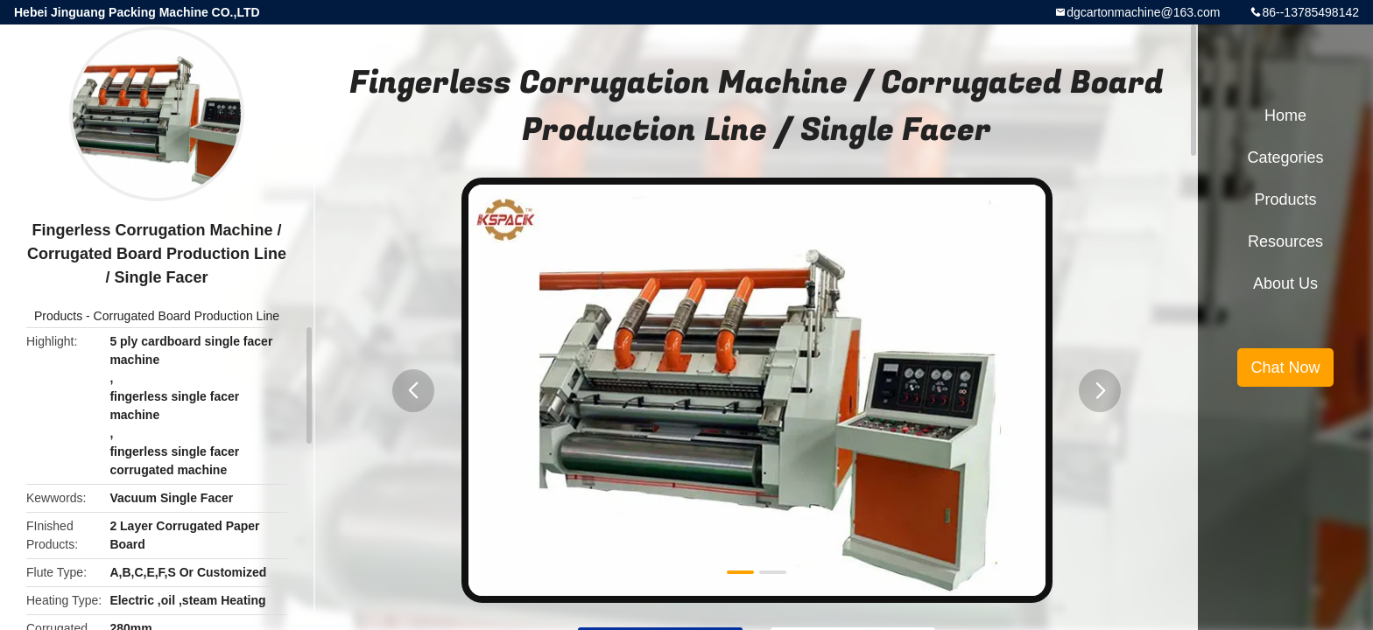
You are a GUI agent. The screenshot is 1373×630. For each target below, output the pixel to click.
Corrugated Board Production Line (186, 316)
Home (1285, 115)
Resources (1285, 241)
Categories (1285, 157)
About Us (1285, 283)
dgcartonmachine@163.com (1143, 12)
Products (58, 316)
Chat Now (1285, 367)
